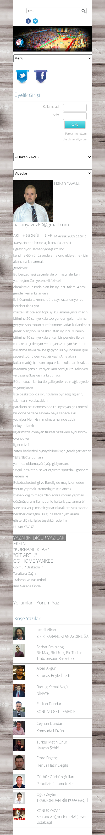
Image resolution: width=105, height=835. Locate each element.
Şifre (56, 115)
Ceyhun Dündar (50, 723)
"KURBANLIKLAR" (31, 549)
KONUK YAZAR (48, 810)
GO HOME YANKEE (33, 561)
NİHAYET (44, 693)
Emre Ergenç (47, 757)
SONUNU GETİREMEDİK (56, 711)
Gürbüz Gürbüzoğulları (55, 776)
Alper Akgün (47, 668)
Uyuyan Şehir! (48, 747)
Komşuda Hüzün (50, 730)
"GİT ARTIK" (25, 555)
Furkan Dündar (49, 703)
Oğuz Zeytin (46, 794)
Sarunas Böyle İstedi (53, 675)
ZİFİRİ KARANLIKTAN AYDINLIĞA (63, 636)
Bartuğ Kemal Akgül (53, 686)
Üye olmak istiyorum (74, 139)
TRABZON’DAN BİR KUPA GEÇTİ (62, 800)
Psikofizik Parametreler (55, 783)
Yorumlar (23, 602)
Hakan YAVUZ (67, 183)
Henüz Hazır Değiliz (52, 765)
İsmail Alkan (46, 629)
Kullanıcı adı (51, 106)
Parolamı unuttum (75, 133)
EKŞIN (19, 543)
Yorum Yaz (48, 602)
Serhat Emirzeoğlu (52, 646)
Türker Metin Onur (52, 742)
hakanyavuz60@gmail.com (41, 224)
